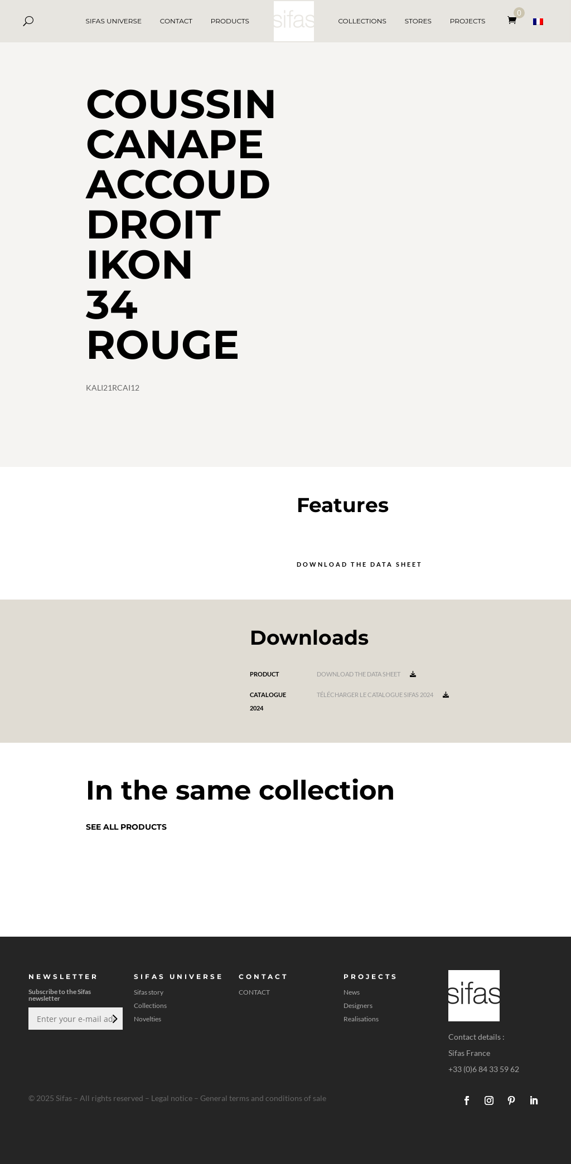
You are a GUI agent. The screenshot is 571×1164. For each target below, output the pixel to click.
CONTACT (176, 21)
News (351, 992)
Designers (357, 1006)
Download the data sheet (360, 564)
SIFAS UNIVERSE (114, 21)
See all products (126, 827)
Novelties (147, 1019)
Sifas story (148, 992)
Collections (150, 1006)
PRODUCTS (230, 21)
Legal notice (171, 1098)
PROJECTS (468, 21)
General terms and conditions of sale (263, 1098)
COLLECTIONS (362, 21)
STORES (418, 21)
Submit (114, 1018)
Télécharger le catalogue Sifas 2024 (383, 694)
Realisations (361, 1019)
